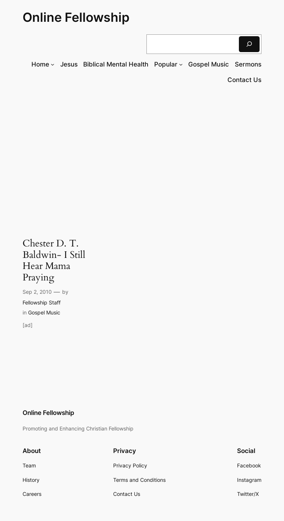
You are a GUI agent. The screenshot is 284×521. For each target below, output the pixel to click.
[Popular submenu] (181, 64)
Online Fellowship (76, 17)
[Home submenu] (52, 64)
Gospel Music (44, 312)
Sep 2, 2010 (37, 292)
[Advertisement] (142, 150)
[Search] (249, 44)
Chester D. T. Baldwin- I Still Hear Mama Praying (54, 260)
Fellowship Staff (42, 302)
